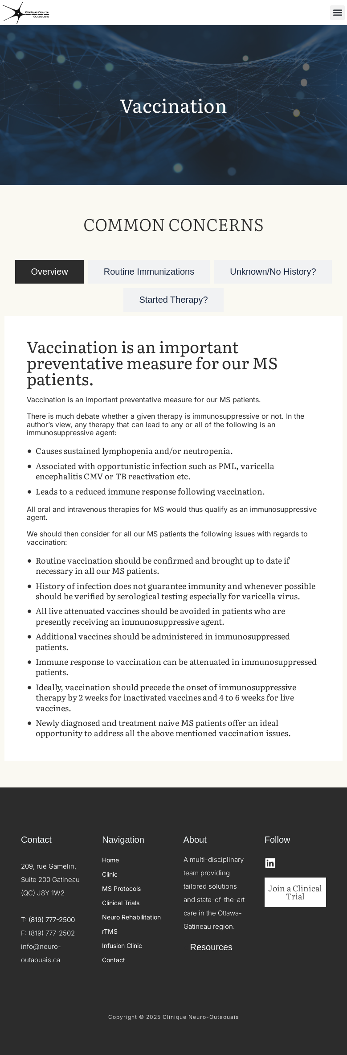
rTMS (110, 931)
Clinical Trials (120, 903)
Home (110, 860)
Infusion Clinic (122, 945)
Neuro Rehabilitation (131, 917)
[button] (337, 12)
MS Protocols (121, 888)
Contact (113, 960)
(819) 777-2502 (52, 933)
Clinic (110, 874)
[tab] (49, 272)
